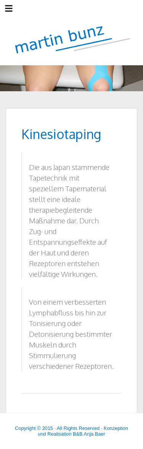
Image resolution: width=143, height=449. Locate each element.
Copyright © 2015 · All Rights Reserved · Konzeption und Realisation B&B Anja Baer (71, 431)
